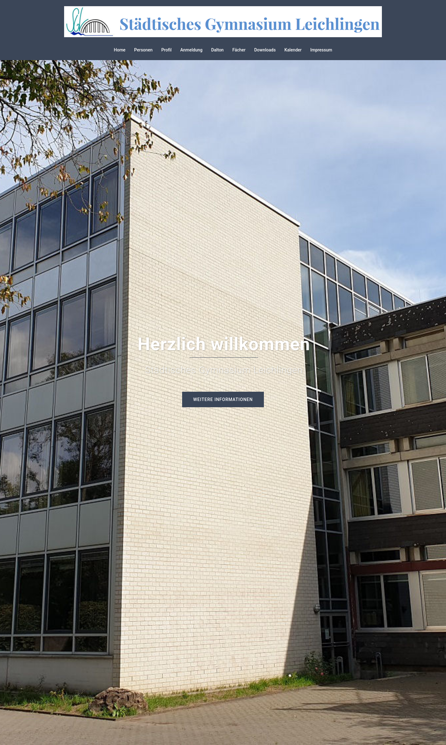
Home (120, 49)
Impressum (321, 49)
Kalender (293, 49)
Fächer (239, 49)
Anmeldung (191, 49)
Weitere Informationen (223, 399)
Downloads (265, 49)
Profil (166, 49)
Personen (143, 49)
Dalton (217, 49)
